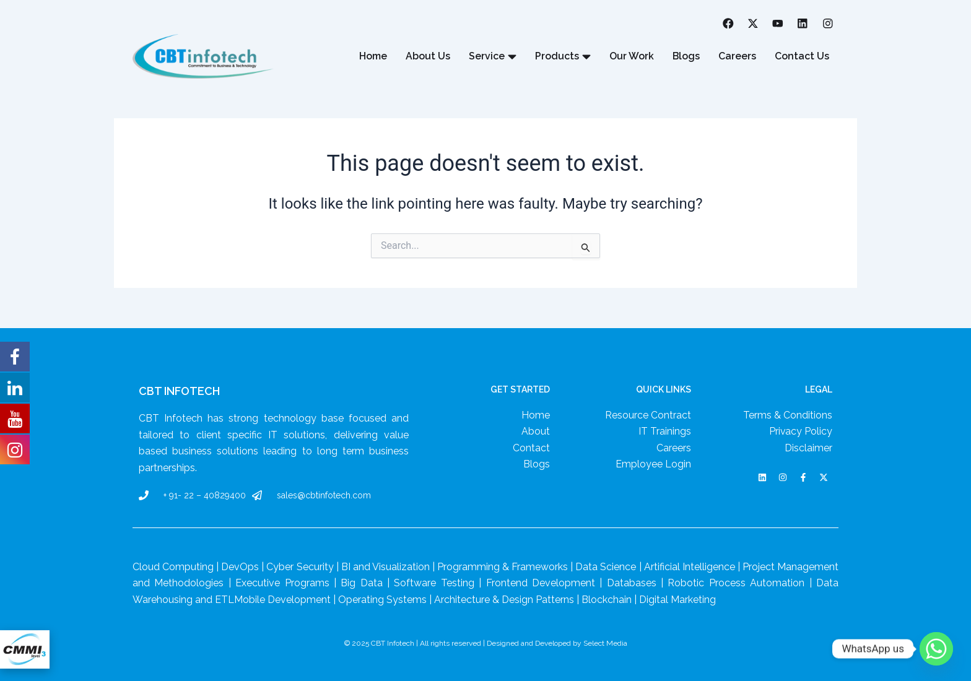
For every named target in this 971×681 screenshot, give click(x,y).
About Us (427, 57)
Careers (737, 57)
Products (562, 57)
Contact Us (802, 57)
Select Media (605, 643)
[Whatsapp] (936, 649)
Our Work (631, 57)
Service (492, 57)
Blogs (686, 57)
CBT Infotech (179, 390)
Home (372, 57)
